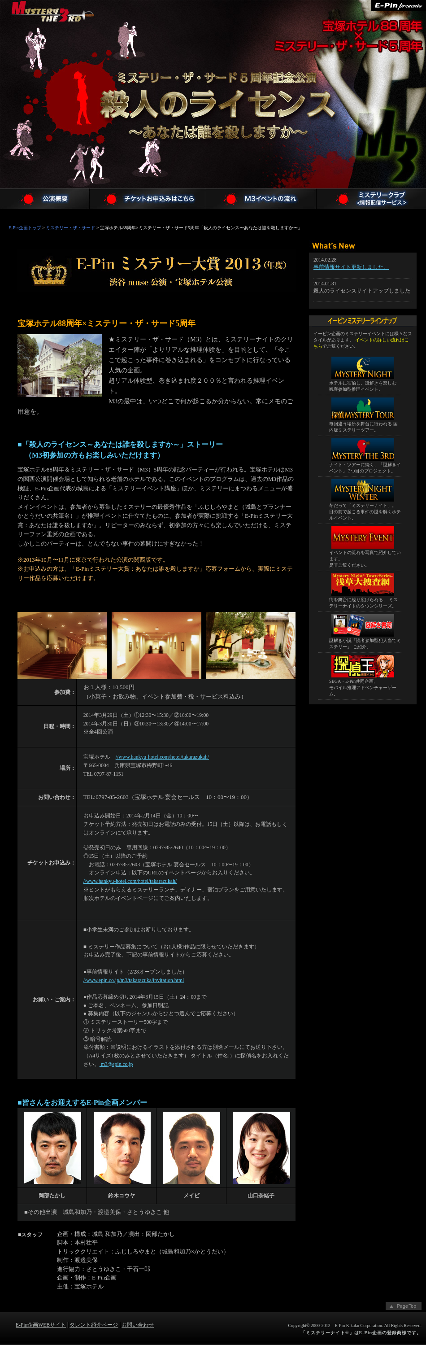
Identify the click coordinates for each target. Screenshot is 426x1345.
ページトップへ (404, 1307)
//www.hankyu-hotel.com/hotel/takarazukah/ (162, 757)
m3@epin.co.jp (116, 1064)
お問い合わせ (138, 1325)
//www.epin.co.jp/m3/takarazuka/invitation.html (133, 980)
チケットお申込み (148, 198)
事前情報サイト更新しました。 (351, 267)
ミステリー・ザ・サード (52, 33)
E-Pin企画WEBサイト (41, 1325)
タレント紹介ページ (94, 1325)
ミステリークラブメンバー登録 (371, 198)
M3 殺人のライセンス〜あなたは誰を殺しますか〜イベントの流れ (261, 198)
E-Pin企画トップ (25, 227)
